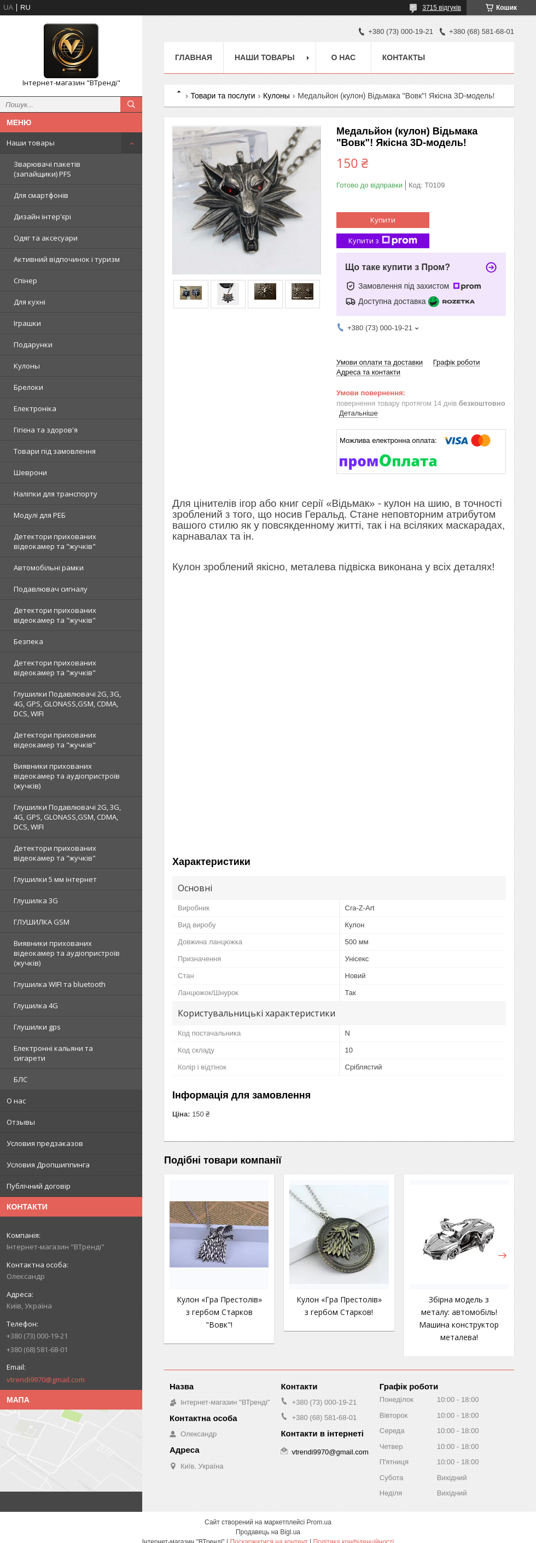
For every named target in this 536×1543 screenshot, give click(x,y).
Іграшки (27, 323)
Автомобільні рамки (49, 567)
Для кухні (29, 302)
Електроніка (35, 408)
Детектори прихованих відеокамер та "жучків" (55, 541)
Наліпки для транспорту (55, 494)
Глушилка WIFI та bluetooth (60, 984)
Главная (193, 57)
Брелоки (28, 387)
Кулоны (27, 366)
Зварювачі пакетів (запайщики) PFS (47, 169)
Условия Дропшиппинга (48, 1165)
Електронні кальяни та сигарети (53, 1053)
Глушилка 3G (36, 900)
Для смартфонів (41, 195)
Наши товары (31, 143)
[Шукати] (131, 104)
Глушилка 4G (36, 1005)
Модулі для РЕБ (40, 515)
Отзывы (21, 1122)
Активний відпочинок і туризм (67, 259)
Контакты (403, 57)
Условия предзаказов (45, 1143)
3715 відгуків (441, 7)
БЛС (20, 1079)
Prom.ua (319, 1522)
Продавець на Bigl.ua (268, 1532)
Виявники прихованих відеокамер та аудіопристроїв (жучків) (67, 776)
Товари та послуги (222, 95)
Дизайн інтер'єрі (42, 216)
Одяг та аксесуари (46, 238)
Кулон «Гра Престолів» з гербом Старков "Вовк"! (219, 1312)
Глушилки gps (37, 1027)
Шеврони (30, 472)
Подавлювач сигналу (51, 589)
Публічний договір (39, 1186)
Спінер (25, 280)
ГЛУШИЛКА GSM (41, 922)
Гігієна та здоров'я (46, 430)
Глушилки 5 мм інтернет (55, 879)
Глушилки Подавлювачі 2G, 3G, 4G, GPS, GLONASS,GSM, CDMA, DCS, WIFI (67, 703)
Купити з (382, 241)
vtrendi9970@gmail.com (46, 1379)
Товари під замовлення (55, 451)
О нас (16, 1101)
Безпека (28, 641)
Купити (382, 220)
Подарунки (33, 344)
